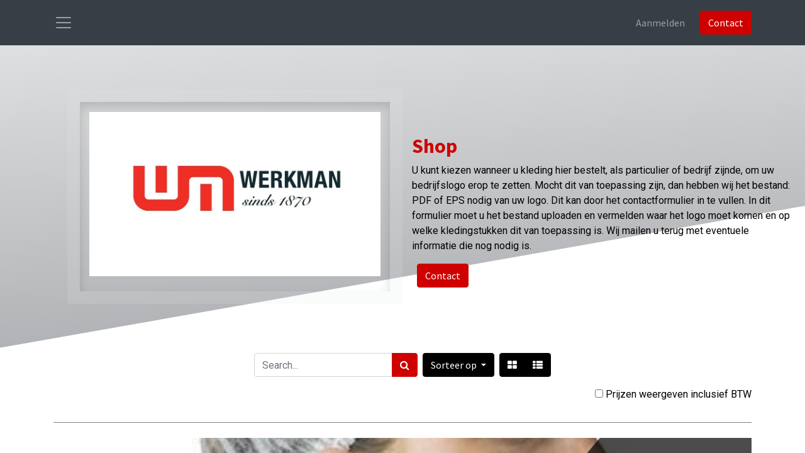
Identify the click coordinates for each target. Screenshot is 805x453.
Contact (725, 22)
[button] (458, 365)
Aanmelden (660, 22)
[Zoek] (405, 365)
